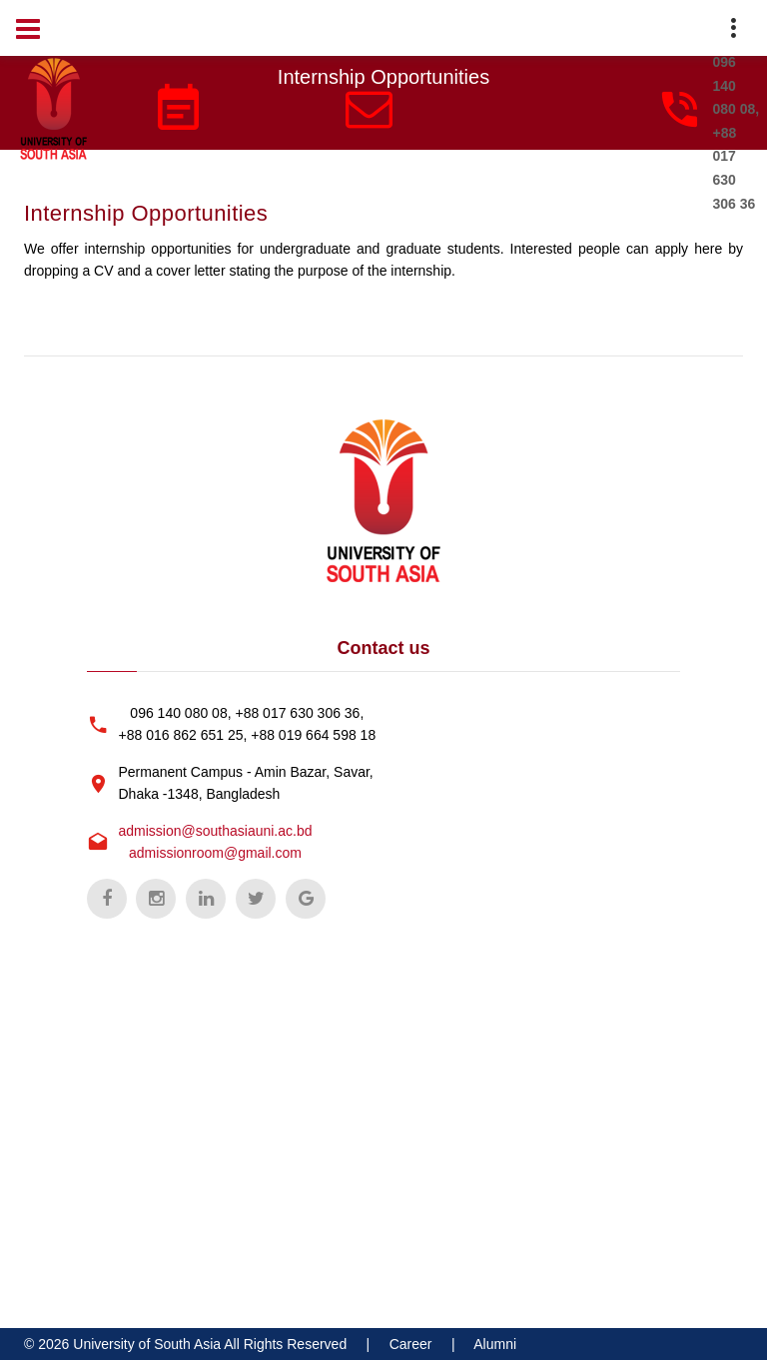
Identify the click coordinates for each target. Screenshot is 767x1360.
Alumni (494, 1344)
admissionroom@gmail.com (215, 853)
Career (410, 1344)
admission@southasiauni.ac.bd (216, 831)
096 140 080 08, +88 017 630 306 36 (736, 132)
